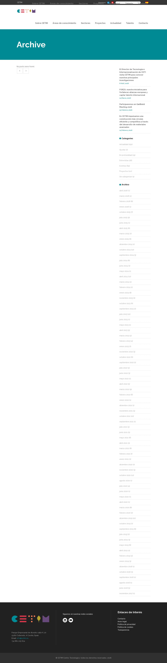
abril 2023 (123, 330)
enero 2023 (124, 346)
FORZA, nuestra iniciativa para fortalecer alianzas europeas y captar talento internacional (133, 92)
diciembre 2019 (125, 518)
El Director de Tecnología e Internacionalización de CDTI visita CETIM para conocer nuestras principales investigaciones (132, 74)
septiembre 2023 (126, 309)
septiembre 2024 (126, 255)
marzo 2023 (124, 336)
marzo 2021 (124, 448)
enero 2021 (124, 459)
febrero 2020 (124, 513)
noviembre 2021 (126, 411)
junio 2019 (123, 540)
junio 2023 (123, 320)
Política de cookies (125, 627)
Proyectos (123, 171)
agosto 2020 (124, 481)
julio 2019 (123, 534)
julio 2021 (123, 427)
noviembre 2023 (126, 298)
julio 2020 (123, 486)
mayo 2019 (124, 545)
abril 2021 (123, 443)
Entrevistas (124, 160)
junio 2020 (123, 491)
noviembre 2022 (126, 352)
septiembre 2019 (126, 529)
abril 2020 (123, 502)
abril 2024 (123, 277)
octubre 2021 (124, 416)
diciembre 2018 (125, 567)
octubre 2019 (125, 524)
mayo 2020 (124, 497)
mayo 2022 (124, 379)
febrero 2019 (124, 556)
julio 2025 (123, 217)
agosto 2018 (124, 583)
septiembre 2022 (126, 362)
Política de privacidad (126, 624)
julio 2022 (123, 368)
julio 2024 (123, 260)
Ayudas (122, 150)
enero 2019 (124, 561)
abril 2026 (123, 191)
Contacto (121, 619)
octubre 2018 (125, 572)
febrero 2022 (124, 395)
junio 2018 (123, 588)
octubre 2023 (125, 303)
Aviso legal (122, 621)
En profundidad (125, 155)
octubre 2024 (125, 250)
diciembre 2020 (125, 465)
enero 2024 (124, 293)
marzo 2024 (124, 282)
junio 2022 (123, 373)
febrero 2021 (124, 454)
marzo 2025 (124, 234)
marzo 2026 (124, 196)
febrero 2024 (124, 287)
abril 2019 (123, 550)
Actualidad (123, 144)
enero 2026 (124, 207)
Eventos (122, 166)
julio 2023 (123, 314)
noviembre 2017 (126, 593)
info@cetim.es (22, 638)
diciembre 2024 (125, 244)
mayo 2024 (124, 271)
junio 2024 (123, 266)
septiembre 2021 (126, 422)
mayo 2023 (124, 325)
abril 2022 (123, 384)
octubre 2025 (125, 212)
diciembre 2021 (125, 405)
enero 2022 (124, 400)
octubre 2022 (125, 357)
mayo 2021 (123, 438)
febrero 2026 (124, 201)
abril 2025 (123, 228)
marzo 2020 (124, 507)
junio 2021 (123, 432)
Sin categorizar (125, 177)
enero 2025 (124, 239)
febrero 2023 (124, 341)
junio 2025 (123, 223)
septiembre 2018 (126, 577)
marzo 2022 (124, 389)
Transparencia (123, 630)
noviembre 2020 (126, 470)
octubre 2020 (125, 475)
